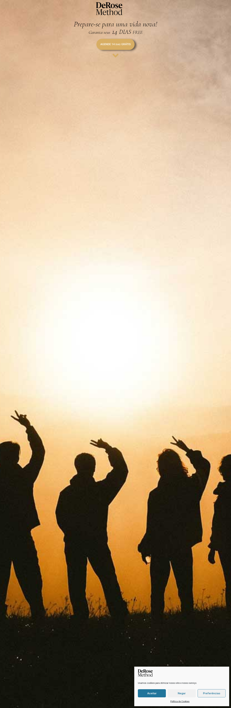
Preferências (211, 693)
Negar (182, 693)
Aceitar (152, 693)
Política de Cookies (179, 701)
